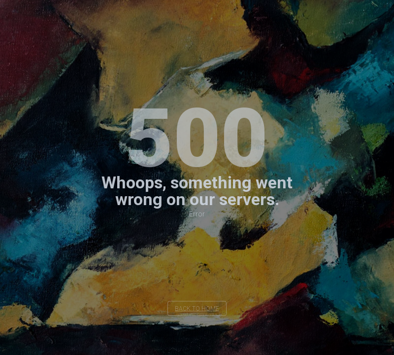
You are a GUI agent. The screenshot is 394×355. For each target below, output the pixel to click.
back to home (197, 308)
